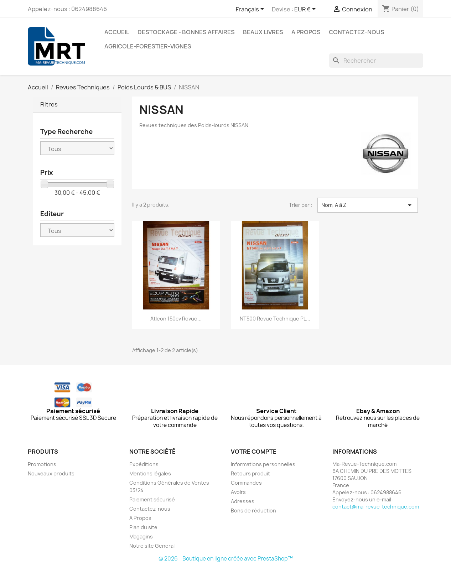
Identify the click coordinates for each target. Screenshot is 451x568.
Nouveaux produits (51, 473)
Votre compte (253, 451)
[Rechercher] (376, 60)
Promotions (42, 464)
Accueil (116, 32)
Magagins (141, 536)
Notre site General (152, 545)
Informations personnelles (263, 464)
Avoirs (238, 492)
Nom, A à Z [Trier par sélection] (367, 205)
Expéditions (144, 464)
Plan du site (143, 527)
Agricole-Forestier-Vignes (147, 46)
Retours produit (250, 473)
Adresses (242, 501)
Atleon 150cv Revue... (176, 318)
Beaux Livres (263, 32)
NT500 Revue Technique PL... (275, 318)
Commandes (246, 482)
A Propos (306, 32)
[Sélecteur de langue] (251, 9)
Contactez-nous (356, 32)
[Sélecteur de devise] (306, 9)
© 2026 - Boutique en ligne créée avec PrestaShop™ (226, 558)
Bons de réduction (253, 510)
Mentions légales (150, 473)
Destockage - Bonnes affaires (186, 32)
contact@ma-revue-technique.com (375, 506)
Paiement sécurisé (152, 499)
